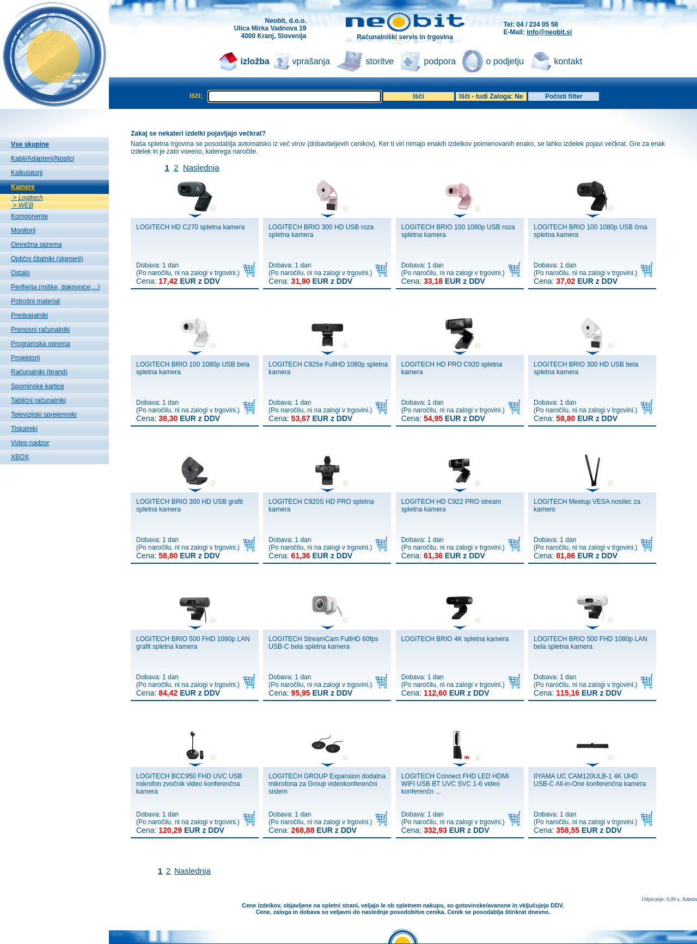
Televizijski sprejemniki (44, 414)
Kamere (23, 187)
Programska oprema (40, 344)
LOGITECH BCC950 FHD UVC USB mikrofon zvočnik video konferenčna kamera (189, 783)
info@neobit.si (549, 32)
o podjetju (505, 61)
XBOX (20, 457)
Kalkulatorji (27, 172)
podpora (440, 61)
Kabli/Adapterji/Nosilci (42, 158)
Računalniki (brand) (39, 372)
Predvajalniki (29, 315)
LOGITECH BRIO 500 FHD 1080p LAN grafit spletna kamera (193, 642)
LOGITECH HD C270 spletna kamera (190, 227)
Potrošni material (35, 301)
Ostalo (20, 273)
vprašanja (311, 61)
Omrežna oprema (36, 244)
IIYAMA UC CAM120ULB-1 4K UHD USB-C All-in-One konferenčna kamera (590, 780)
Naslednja (201, 167)
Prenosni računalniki (40, 329)
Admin (689, 899)
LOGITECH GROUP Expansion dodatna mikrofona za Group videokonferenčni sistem (327, 783)
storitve (380, 61)
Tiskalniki (24, 429)
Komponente (29, 216)
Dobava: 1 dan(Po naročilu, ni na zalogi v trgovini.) (188, 273)
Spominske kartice (37, 386)
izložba (255, 61)
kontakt (568, 61)
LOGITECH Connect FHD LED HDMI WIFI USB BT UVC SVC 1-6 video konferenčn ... (455, 783)
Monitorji (23, 230)
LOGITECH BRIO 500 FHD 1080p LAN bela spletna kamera (590, 642)
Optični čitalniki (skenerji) (47, 259)
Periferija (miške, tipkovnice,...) (55, 287)
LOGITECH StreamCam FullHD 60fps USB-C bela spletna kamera (323, 642)
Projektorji (25, 358)
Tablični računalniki (38, 400)
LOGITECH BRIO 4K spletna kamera (455, 639)
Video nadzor (30, 443)
